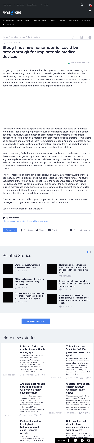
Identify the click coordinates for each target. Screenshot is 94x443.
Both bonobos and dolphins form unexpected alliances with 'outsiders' (77, 425)
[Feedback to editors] (80, 230)
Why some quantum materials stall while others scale (25, 221)
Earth (27, 20)
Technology (8, 25)
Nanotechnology (8, 20)
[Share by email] (52, 230)
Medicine (86, 20)
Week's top (7, 5)
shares (10, 230)
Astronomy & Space (39, 20)
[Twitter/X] (40, 230)
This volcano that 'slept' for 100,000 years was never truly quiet (78, 351)
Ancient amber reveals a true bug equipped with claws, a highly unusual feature (32, 388)
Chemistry (53, 20)
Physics (19, 20)
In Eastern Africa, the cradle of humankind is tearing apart (32, 349)
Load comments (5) (36, 321)
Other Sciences (74, 20)
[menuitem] (7, 21)
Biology (62, 20)
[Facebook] (26, 230)
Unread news (32, 5)
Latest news (19, 5)
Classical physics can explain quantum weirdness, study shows (78, 388)
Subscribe (44, 5)
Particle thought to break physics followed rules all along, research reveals (30, 427)
